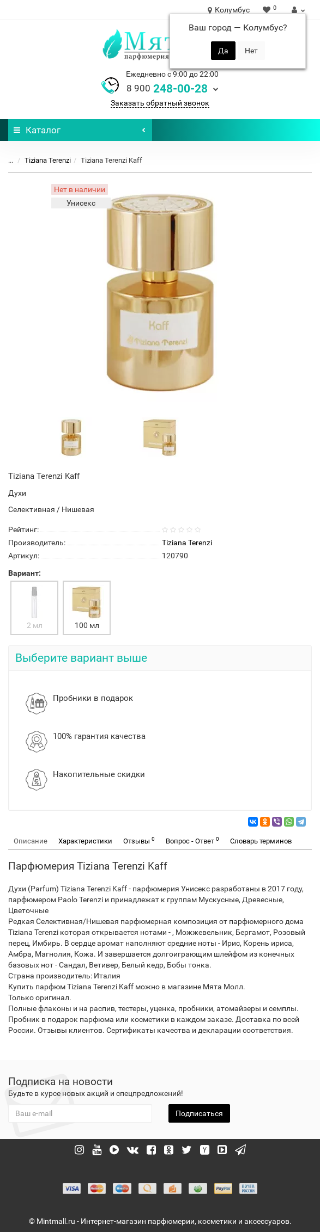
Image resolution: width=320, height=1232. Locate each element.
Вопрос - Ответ (192, 840)
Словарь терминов (261, 841)
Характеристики (85, 841)
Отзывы (139, 840)
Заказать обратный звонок (160, 102)
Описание (30, 841)
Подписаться (199, 1113)
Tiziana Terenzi (48, 160)
